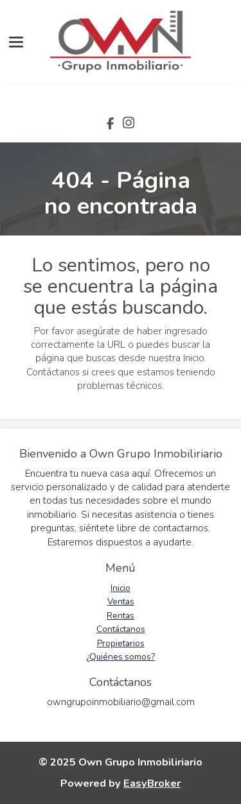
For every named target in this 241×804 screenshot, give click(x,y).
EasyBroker (152, 783)
